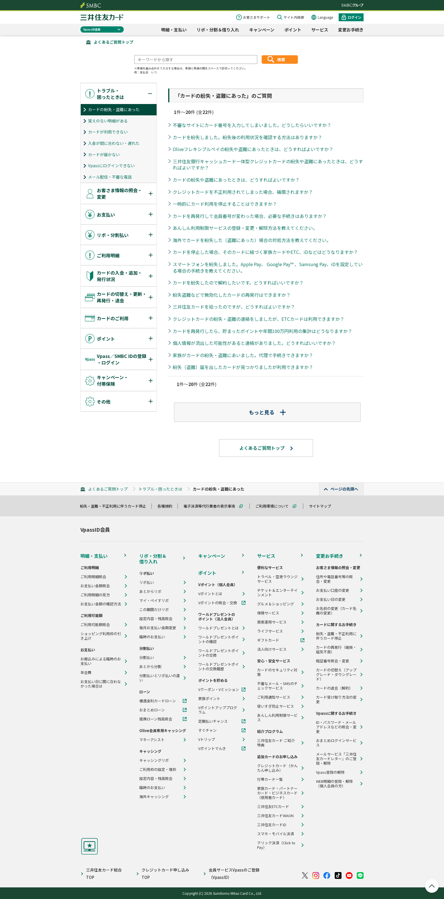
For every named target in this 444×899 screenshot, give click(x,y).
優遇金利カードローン (157, 701)
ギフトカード (268, 640)
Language (325, 17)
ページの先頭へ (344, 489)
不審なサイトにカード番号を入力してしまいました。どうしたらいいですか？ (252, 125)
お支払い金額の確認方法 (100, 604)
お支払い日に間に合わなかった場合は (100, 683)
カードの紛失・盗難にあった (114, 109)
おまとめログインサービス (336, 742)
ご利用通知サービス (273, 697)
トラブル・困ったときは (160, 489)
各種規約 (167, 506)
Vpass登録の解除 (330, 772)
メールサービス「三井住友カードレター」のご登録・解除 (336, 759)
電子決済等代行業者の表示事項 (212, 506)
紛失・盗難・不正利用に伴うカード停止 (115, 506)
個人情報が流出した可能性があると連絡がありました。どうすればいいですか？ (254, 343)
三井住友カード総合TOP (104, 873)
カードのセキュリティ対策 (277, 672)
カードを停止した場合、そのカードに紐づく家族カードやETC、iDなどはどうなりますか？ (265, 252)
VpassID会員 (92, 29)
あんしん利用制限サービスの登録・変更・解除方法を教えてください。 (245, 227)
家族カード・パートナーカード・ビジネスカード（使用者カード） (277, 793)
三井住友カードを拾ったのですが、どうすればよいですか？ (234, 306)
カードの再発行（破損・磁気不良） (336, 649)
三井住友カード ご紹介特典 (276, 742)
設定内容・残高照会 (155, 618)
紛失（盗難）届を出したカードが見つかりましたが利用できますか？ (243, 367)
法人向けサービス (272, 649)
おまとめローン (152, 710)
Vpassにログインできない (111, 165)
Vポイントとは (210, 593)
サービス (319, 30)
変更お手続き (351, 30)
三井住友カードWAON (275, 815)
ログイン (354, 17)
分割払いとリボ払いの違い (159, 677)
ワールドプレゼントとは (218, 628)
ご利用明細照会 (93, 576)
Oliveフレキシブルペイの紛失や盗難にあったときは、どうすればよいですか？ (253, 149)
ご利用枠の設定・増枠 (157, 769)
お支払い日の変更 (330, 599)
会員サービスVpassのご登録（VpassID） (234, 873)
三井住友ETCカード (273, 806)
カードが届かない (104, 154)
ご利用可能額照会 (95, 624)
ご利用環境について (275, 506)
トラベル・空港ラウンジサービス (277, 579)
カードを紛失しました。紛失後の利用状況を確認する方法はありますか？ (247, 137)
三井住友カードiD (271, 824)
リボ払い (146, 582)
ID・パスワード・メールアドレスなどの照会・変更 (336, 727)
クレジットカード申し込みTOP (165, 873)
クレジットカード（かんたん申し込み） (277, 768)
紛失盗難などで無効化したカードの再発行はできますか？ (232, 294)
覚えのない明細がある (108, 121)
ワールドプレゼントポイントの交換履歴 (218, 666)
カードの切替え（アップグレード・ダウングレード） (336, 674)
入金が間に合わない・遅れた (114, 143)
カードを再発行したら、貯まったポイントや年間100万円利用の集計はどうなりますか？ (262, 331)
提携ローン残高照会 (155, 719)
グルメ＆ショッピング (275, 604)
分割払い (146, 657)
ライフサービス (270, 631)
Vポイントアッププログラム (217, 709)
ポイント (292, 30)
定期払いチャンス (213, 721)
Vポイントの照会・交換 (217, 603)
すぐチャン (207, 730)
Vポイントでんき (212, 748)
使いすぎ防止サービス (275, 706)
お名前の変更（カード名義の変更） (336, 610)
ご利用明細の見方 (95, 595)
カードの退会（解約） (334, 688)
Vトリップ (206, 739)
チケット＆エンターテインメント (277, 592)
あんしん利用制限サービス (277, 717)
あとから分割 (150, 666)
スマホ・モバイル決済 (275, 834)
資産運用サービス (272, 622)
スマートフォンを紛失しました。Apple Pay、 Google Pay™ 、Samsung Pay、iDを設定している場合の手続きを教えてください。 (268, 267)
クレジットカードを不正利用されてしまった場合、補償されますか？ (243, 191)
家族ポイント (209, 698)
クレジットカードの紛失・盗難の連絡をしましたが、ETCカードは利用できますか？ (258, 318)
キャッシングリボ (154, 760)
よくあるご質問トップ (113, 42)
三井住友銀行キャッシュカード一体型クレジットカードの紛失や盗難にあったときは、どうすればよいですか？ (268, 164)
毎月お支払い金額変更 (157, 628)
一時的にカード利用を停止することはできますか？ (225, 203)
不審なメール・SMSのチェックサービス (277, 685)
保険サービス (268, 613)
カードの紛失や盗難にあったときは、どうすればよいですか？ (236, 179)
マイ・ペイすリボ (154, 600)
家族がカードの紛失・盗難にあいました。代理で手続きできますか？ (243, 355)
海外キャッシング (154, 796)
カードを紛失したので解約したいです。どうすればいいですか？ (238, 282)
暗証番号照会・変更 (332, 661)
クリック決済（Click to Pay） (276, 845)
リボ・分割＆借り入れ (218, 30)
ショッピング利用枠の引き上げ (100, 636)
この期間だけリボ (154, 609)
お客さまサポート (256, 17)
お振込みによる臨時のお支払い (100, 661)
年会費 (85, 672)
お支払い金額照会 (95, 586)
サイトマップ (322, 506)
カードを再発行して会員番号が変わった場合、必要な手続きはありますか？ (250, 216)
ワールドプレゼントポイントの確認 (218, 639)
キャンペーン (261, 30)
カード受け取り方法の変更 (336, 699)
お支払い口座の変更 (332, 590)
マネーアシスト (152, 739)
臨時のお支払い (152, 637)
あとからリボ (150, 591)
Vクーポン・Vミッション (218, 689)
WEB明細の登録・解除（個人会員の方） (334, 783)
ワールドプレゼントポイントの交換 (218, 653)
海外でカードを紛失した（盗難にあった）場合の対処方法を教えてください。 (252, 240)
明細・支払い (174, 30)
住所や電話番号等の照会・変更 (334, 579)
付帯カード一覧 (270, 779)
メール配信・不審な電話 (110, 177)
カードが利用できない (108, 132)
